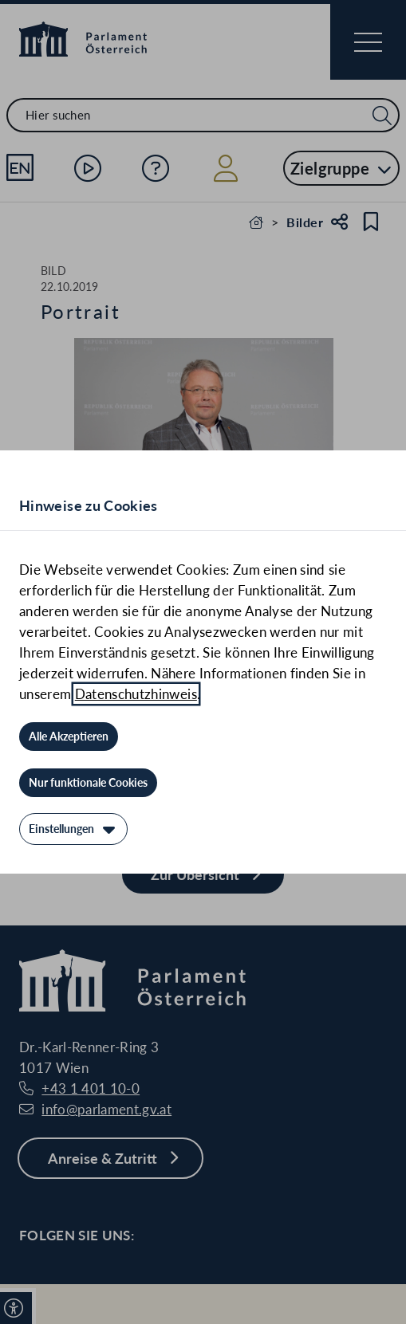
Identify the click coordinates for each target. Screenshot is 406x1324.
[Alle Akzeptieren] (68, 736)
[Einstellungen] (73, 829)
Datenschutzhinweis (136, 694)
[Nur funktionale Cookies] (88, 782)
